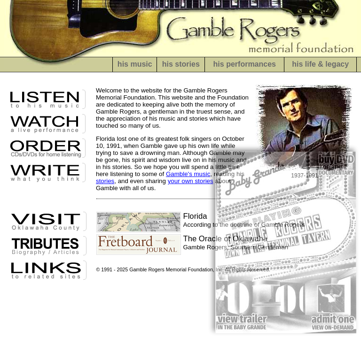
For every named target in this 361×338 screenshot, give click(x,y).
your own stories (190, 180)
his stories (181, 64)
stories (105, 180)
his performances (244, 64)
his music (135, 64)
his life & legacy (320, 64)
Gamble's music (188, 173)
